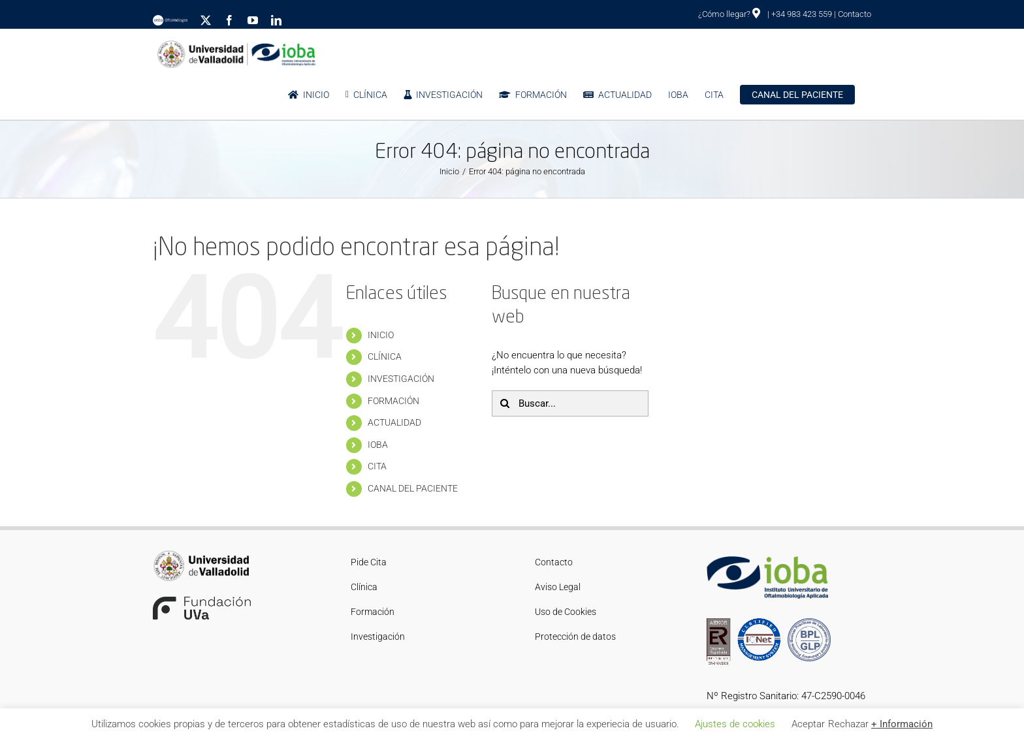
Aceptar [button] (808, 724)
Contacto (854, 14)
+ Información (902, 724)
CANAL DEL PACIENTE (413, 488)
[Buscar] (505, 403)
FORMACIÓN (393, 401)
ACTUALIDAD (394, 422)
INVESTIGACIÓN (401, 378)
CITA (377, 466)
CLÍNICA (385, 356)
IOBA (378, 444)
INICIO (381, 335)
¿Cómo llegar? (729, 14)
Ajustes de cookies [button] (735, 724)
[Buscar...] (570, 403)
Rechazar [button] (848, 724)
